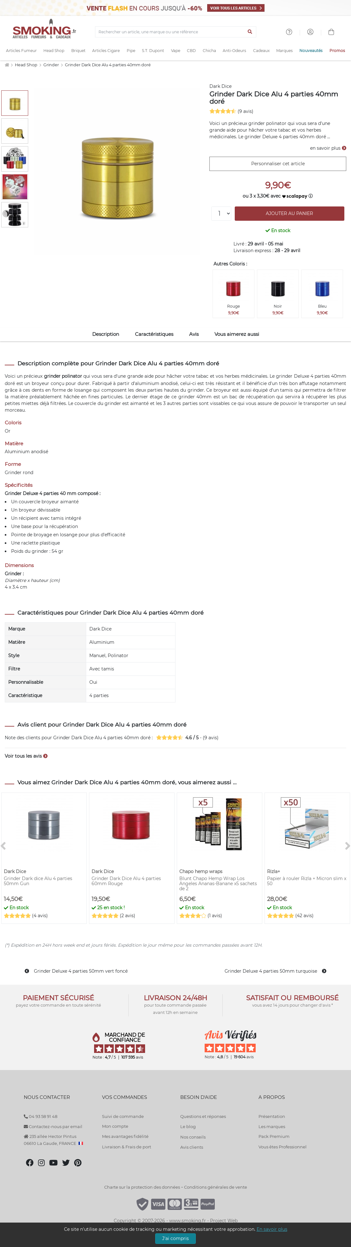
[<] (3, 846)
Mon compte (115, 1126)
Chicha (209, 50)
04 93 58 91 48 (40, 1116)
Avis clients (191, 1147)
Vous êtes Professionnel (282, 1146)
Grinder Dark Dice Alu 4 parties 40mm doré (108, 64)
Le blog (188, 1126)
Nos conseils (193, 1136)
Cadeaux (261, 50)
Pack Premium (274, 1136)
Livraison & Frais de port (126, 1146)
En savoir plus (272, 1229)
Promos (337, 50)
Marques (284, 50)
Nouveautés (310, 50)
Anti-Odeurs (234, 50)
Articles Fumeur (21, 50)
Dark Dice (220, 86)
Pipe (131, 50)
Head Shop (53, 50)
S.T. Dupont (153, 50)
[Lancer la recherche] (250, 32)
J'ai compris (175, 1238)
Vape (175, 50)
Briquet (78, 50)
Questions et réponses (203, 1116)
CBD (191, 50)
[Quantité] (221, 213)
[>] (348, 846)
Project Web (224, 1221)
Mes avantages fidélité (125, 1136)
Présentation (271, 1116)
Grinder (51, 64)
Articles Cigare (106, 50)
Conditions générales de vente (215, 1187)
